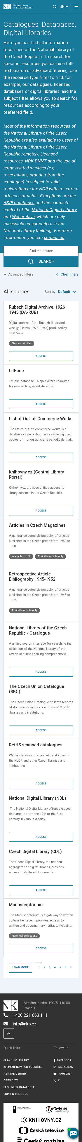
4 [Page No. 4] (55, 967)
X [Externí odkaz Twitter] (57, 1080)
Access (41, 356)
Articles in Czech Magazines (37, 525)
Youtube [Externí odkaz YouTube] (62, 1073)
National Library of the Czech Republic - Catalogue (38, 630)
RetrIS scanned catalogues (36, 744)
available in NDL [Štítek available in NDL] (21, 556)
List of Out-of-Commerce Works (41, 418)
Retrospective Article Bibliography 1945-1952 (32, 576)
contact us (54, 237)
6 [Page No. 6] (65, 967)
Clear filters (67, 274)
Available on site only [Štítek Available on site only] (50, 556)
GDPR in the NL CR (15, 1093)
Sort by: (62, 292)
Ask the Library (15, 1073)
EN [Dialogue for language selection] (65, 6)
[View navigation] (76, 6)
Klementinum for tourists (22, 1066)
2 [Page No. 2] (44, 967)
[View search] (55, 7)
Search (41, 261)
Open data (11, 1080)
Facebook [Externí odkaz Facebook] (62, 1060)
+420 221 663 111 (25, 1015)
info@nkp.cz (20, 1024)
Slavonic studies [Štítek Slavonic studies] (22, 343)
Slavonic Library (16, 1060)
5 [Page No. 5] (60, 967)
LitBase (16, 370)
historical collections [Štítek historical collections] (24, 935)
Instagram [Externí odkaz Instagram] (64, 1066)
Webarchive (23, 216)
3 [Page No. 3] (50, 967)
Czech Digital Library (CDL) (35, 851)
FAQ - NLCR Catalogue (19, 1087)
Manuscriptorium (26, 904)
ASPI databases (19, 202)
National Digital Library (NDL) (37, 798)
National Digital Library (54, 209)
